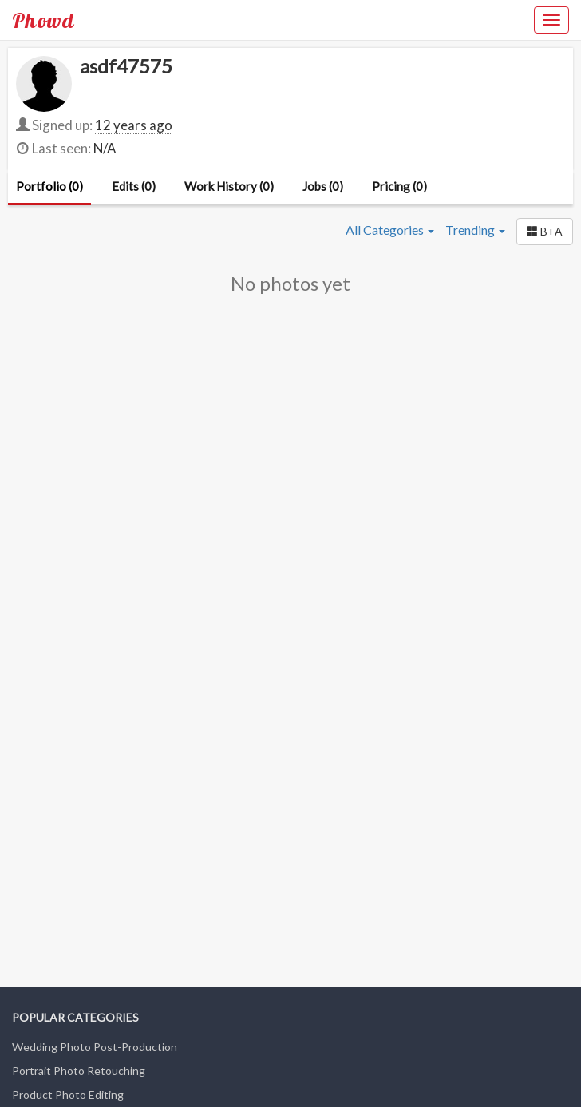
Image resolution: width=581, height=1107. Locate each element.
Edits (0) (134, 186)
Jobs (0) (322, 186)
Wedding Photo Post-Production (94, 1046)
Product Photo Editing (68, 1094)
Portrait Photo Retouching (78, 1070)
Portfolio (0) (49, 186)
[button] (544, 231)
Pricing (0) (399, 186)
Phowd (43, 20)
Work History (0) (229, 186)
